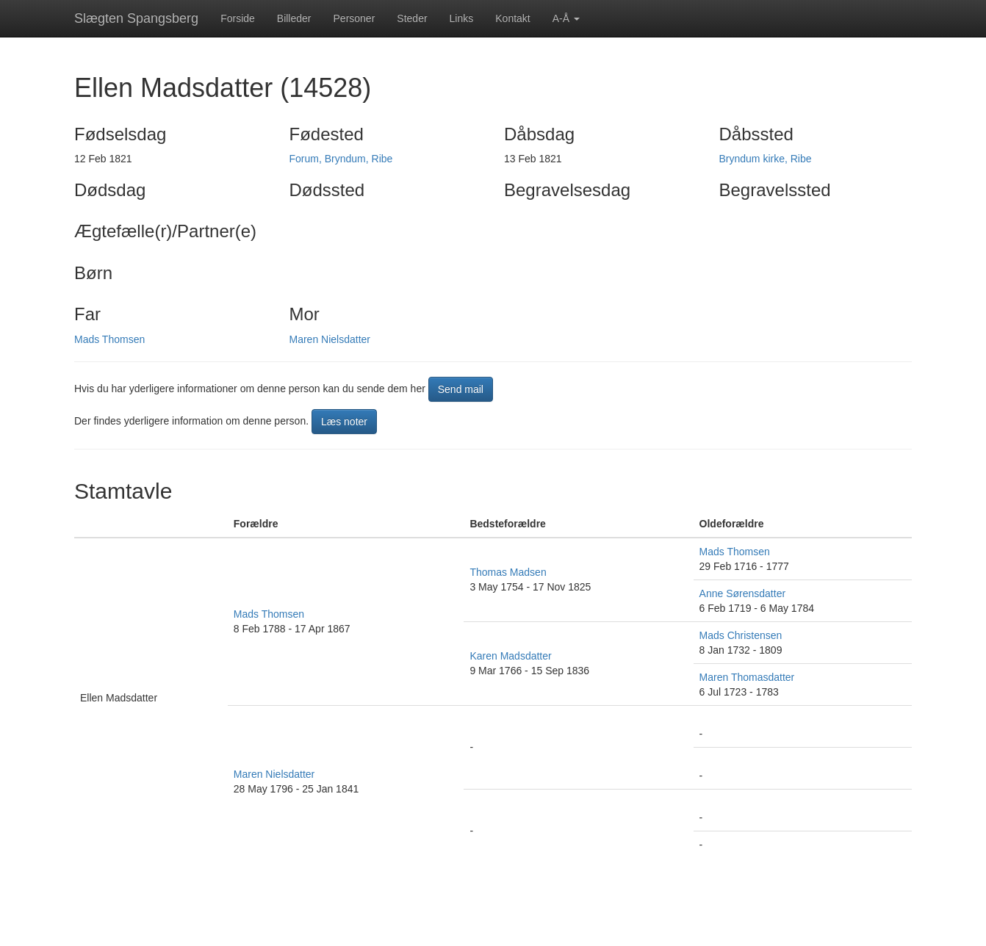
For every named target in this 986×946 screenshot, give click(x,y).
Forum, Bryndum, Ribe (341, 159)
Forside (237, 18)
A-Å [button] (566, 18)
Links (462, 18)
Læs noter (344, 421)
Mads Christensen (740, 635)
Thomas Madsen (507, 572)
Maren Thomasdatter (747, 677)
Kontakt (512, 18)
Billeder (294, 18)
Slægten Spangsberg (136, 18)
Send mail (460, 389)
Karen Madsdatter (510, 656)
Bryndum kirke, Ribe (765, 159)
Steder (412, 18)
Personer (354, 18)
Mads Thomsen (109, 339)
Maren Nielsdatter (330, 339)
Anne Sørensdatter (742, 593)
